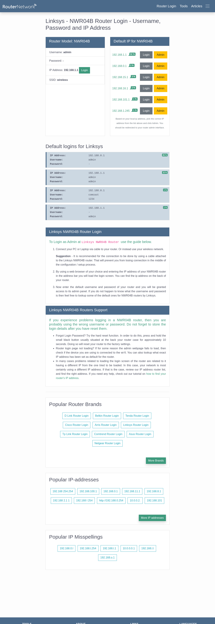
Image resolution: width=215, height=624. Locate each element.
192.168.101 (154, 500)
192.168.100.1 (88, 491)
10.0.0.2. (135, 500)
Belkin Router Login (107, 415)
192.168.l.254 (88, 548)
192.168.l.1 (109, 548)
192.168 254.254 (63, 491)
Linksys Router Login (135, 424)
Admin (160, 54)
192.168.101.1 (121, 99)
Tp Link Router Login (75, 434)
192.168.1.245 (121, 110)
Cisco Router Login (76, 424)
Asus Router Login (140, 434)
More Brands (156, 460)
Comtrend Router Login (108, 434)
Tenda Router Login (137, 415)
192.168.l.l (147, 548)
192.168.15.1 (120, 77)
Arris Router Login (106, 424)
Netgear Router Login (108, 443)
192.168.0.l (66, 548)
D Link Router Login (76, 415)
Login (84, 70)
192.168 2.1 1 (61, 500)
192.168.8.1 (154, 491)
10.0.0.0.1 (129, 548)
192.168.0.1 (119, 66)
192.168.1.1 (119, 54)
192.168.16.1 (120, 88)
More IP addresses (152, 517)
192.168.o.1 (107, 557)
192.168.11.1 (132, 491)
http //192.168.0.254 (111, 500)
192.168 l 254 (84, 500)
